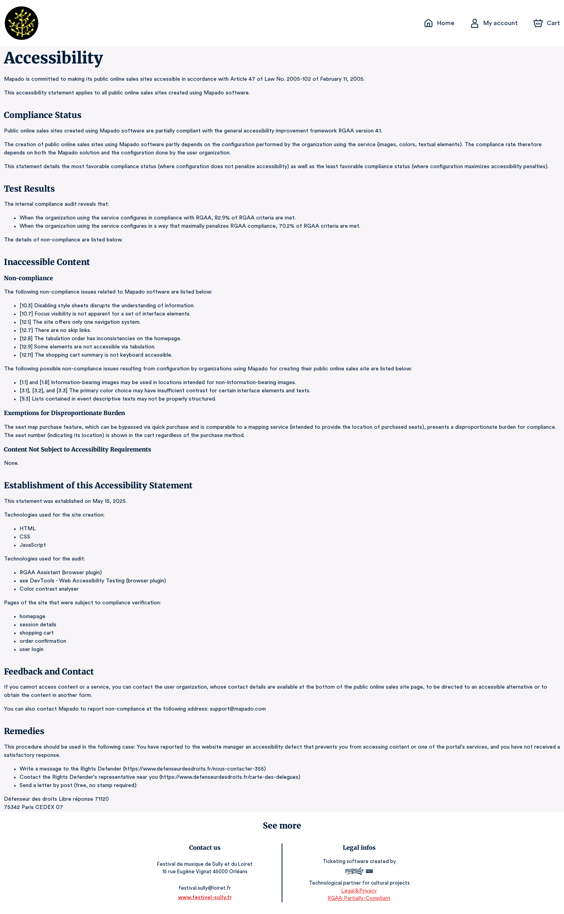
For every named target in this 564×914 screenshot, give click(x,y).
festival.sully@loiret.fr (206, 888)
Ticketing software (345, 861)
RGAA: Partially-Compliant (358, 898)
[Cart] (547, 23)
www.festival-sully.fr (205, 897)
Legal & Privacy (358, 891)
